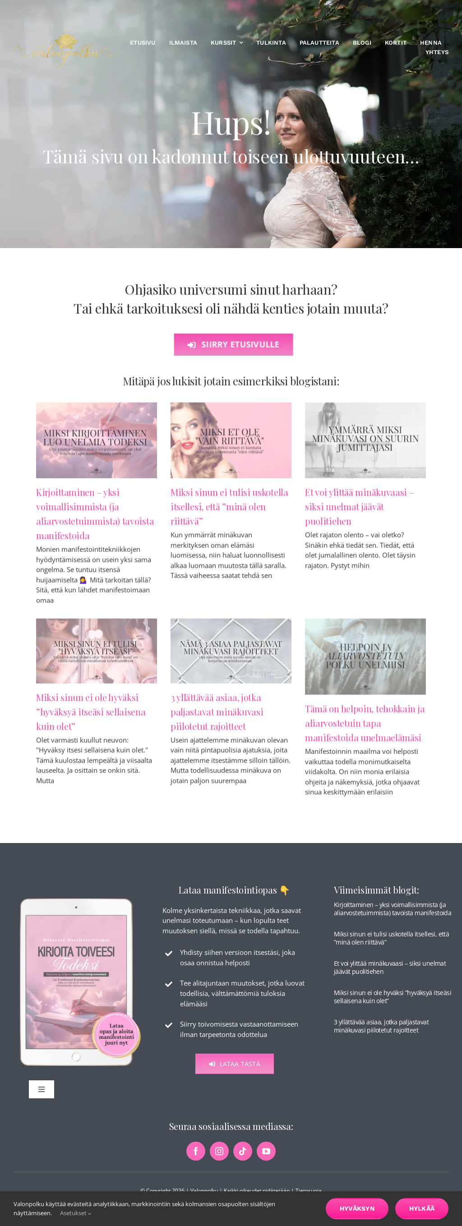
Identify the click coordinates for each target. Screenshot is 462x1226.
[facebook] (195, 1157)
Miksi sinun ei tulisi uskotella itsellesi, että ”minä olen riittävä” (229, 510)
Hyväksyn (357, 1208)
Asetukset (76, 1213)
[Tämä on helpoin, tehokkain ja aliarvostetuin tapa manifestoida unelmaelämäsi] (365, 660)
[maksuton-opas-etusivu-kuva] (80, 904)
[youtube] (266, 1157)
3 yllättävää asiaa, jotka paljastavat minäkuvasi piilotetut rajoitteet (217, 715)
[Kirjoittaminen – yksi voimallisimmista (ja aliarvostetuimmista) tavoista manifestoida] (96, 444)
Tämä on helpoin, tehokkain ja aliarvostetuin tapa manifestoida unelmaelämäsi (365, 726)
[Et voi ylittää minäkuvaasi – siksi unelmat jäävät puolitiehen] (365, 444)
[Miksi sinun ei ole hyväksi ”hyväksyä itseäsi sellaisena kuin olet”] (96, 654)
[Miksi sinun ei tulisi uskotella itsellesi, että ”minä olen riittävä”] (231, 444)
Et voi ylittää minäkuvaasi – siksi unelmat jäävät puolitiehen (359, 510)
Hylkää (421, 1208)
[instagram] (219, 1157)
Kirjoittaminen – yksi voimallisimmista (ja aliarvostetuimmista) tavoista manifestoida (392, 915)
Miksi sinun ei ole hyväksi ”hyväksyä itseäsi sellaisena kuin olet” (91, 715)
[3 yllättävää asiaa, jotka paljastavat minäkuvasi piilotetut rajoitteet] (231, 654)
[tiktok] (242, 1157)
